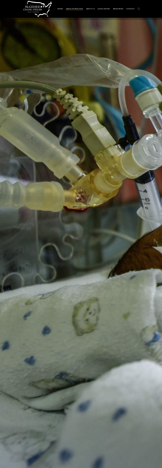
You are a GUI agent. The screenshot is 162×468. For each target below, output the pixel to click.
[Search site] (139, 9)
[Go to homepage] (37, 8)
